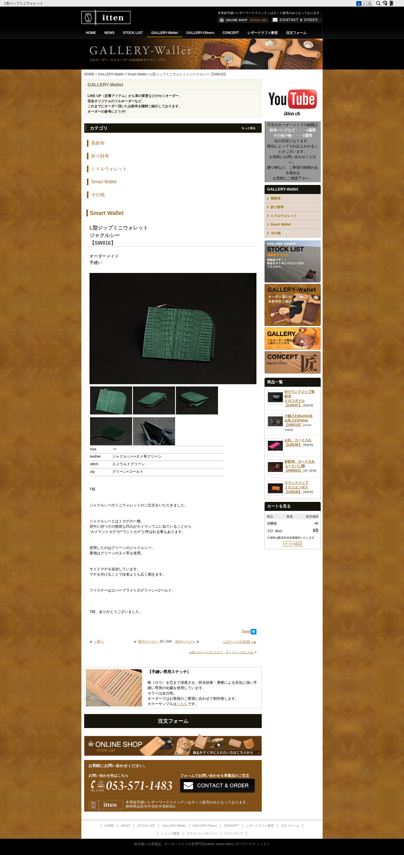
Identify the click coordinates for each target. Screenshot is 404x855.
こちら (182, 704)
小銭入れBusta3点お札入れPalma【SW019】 (298, 420)
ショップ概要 (170, 833)
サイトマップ (233, 833)
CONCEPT (230, 33)
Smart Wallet (136, 74)
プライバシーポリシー (202, 833)
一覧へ (99, 641)
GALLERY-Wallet (164, 33)
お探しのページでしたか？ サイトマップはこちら (221, 652)
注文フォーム (296, 33)
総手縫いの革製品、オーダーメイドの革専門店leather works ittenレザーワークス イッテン (202, 844)
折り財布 (100, 156)
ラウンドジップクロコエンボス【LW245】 (296, 487)
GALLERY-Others (200, 33)
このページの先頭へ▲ (239, 642)
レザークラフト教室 (262, 33)
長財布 (98, 143)
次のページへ (185, 641)
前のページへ (148, 641)
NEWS (109, 33)
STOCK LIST (133, 33)
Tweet (246, 631)
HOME (91, 33)
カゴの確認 (292, 544)
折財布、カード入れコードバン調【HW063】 (299, 466)
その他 (98, 194)
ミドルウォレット (109, 168)
